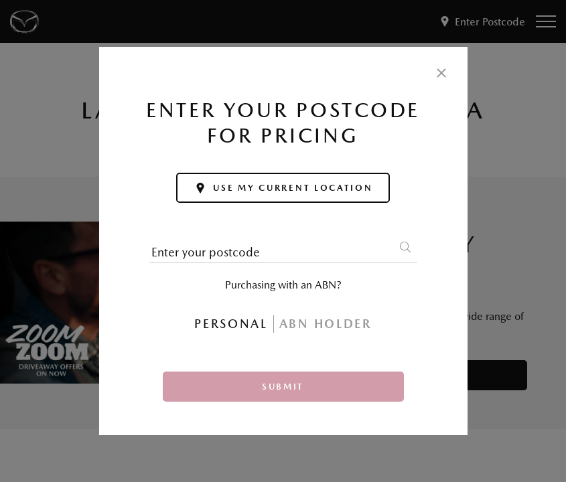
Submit (283, 387)
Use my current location (282, 188)
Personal (231, 324)
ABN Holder (325, 324)
